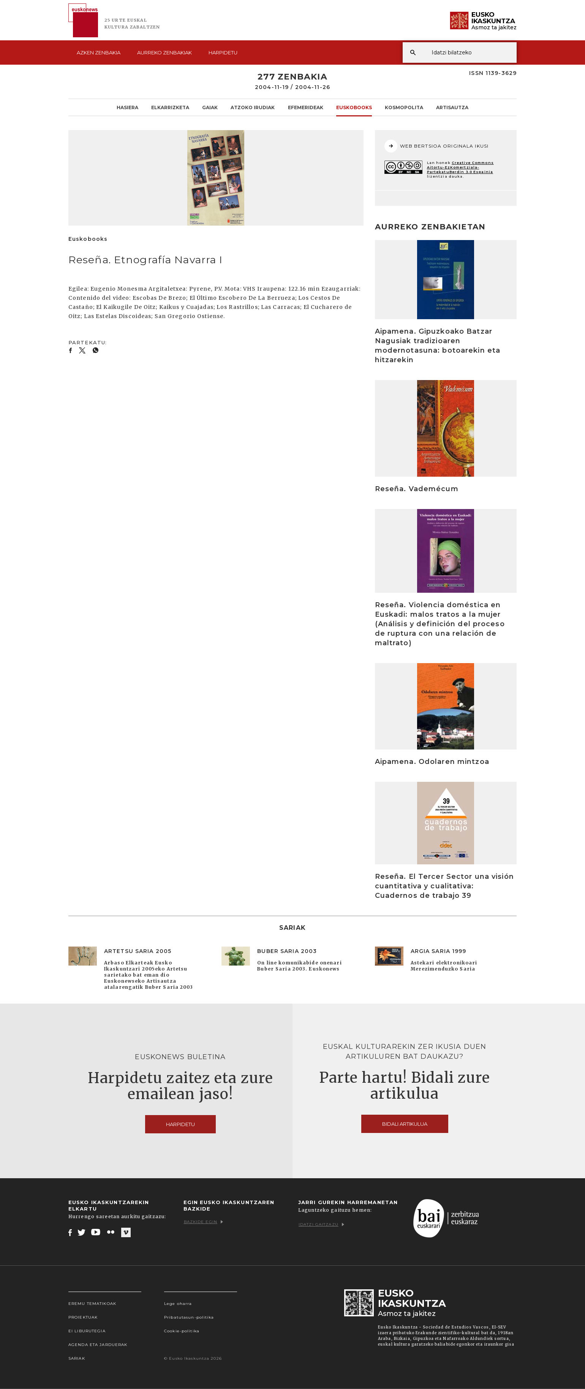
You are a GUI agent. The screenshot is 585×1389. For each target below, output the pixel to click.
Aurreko (164, 52)
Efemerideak (305, 107)
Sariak (76, 1358)
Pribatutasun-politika (189, 1317)
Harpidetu (223, 52)
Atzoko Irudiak (253, 107)
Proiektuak (83, 1317)
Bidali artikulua (404, 1124)
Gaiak (210, 107)
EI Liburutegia (87, 1331)
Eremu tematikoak (92, 1303)
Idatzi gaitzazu (321, 1224)
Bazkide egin (203, 1221)
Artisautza (452, 107)
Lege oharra (178, 1303)
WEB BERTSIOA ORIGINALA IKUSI (436, 146)
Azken (98, 52)
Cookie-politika (181, 1331)
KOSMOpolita (404, 107)
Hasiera (127, 107)
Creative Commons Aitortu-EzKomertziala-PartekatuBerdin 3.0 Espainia (460, 167)
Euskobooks (354, 107)
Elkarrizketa (170, 107)
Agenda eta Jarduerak (97, 1344)
